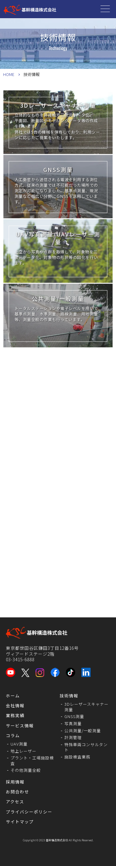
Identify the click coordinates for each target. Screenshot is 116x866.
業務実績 (15, 715)
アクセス (15, 801)
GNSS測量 (74, 716)
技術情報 (69, 695)
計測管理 (73, 737)
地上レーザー (24, 751)
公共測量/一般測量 (82, 731)
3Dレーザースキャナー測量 (86, 707)
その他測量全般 (26, 770)
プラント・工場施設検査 (32, 760)
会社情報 (15, 705)
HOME (8, 74)
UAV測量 (19, 744)
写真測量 (73, 723)
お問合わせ (17, 791)
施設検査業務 (77, 757)
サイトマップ (20, 821)
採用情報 (15, 782)
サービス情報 (20, 725)
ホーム (13, 695)
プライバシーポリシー (29, 812)
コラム (13, 735)
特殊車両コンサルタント (86, 747)
